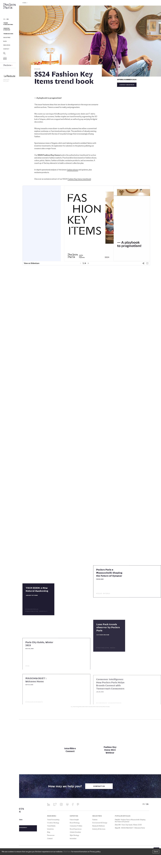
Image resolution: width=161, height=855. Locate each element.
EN (7, 19)
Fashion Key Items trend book (79, 179)
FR (4, 19)
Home (24, 3)
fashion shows (72, 170)
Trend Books (8, 34)
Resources (6, 45)
